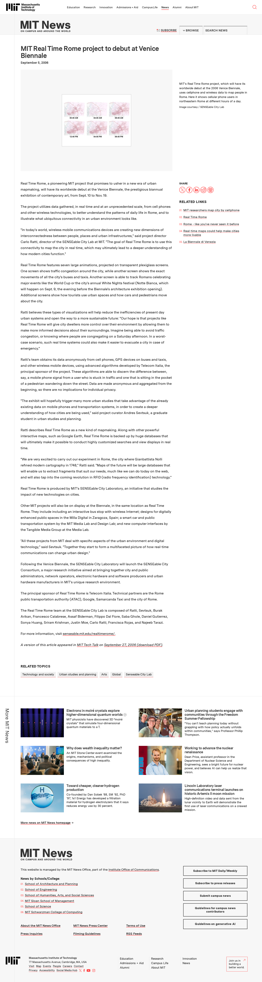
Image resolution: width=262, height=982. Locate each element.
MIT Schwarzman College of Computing (53, 912)
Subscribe (168, 30)
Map (38, 966)
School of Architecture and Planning (51, 884)
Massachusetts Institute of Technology (53, 957)
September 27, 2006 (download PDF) (133, 645)
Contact (79, 966)
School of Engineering (41, 889)
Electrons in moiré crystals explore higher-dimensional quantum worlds (94, 713)
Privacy (33, 970)
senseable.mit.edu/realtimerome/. (89, 634)
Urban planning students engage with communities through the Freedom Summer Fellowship (214, 715)
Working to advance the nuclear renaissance (209, 750)
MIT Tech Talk (87, 645)
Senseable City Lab (139, 674)
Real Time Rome (195, 217)
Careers (67, 966)
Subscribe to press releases (215, 883)
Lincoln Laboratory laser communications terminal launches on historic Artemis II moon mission (214, 790)
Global (116, 674)
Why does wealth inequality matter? (94, 748)
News (165, 7)
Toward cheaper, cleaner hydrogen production (92, 788)
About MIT (191, 7)
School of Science (38, 906)
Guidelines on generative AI (215, 924)
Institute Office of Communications (134, 869)
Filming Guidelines (86, 933)
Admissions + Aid (127, 7)
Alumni (177, 7)
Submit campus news (215, 895)
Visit (31, 966)
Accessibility (47, 970)
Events (47, 966)
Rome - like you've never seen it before (211, 224)
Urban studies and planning (77, 674)
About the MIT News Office (40, 925)
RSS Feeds (134, 933)
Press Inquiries (31, 933)
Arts (104, 674)
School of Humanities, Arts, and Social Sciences (59, 895)
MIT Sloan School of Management (49, 901)
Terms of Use (135, 925)
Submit (243, 30)
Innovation (106, 7)
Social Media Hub (66, 970)
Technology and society (38, 674)
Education (73, 7)
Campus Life (150, 7)
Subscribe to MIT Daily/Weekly (215, 871)
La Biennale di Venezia (199, 242)
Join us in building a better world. (237, 964)
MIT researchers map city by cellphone (211, 210)
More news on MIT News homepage (46, 822)
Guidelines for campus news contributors (215, 909)
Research (90, 7)
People (57, 966)
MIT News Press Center (90, 925)
